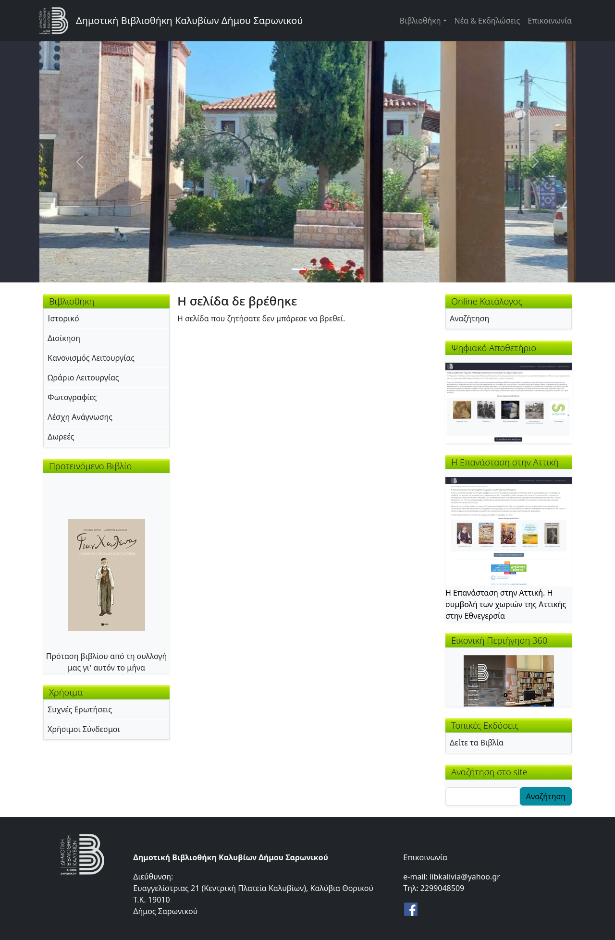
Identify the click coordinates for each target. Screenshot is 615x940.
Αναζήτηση (469, 318)
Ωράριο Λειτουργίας (83, 377)
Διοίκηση (64, 338)
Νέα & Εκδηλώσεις (487, 20)
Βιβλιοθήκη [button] (420, 20)
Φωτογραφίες (72, 397)
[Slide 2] (316, 269)
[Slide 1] (299, 269)
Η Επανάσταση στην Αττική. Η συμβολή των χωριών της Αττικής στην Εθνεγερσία (505, 604)
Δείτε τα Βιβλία (477, 742)
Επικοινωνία (550, 20)
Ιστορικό (63, 318)
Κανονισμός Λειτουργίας (91, 358)
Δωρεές (61, 436)
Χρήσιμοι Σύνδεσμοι (84, 729)
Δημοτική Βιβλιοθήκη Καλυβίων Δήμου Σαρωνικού (189, 20)
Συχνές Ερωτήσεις (80, 709)
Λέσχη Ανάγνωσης (80, 417)
